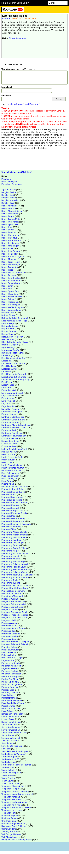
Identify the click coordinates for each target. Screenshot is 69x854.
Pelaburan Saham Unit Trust (14, 486)
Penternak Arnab (9, 622)
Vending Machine (9, 831)
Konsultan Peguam (10, 408)
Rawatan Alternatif (10, 716)
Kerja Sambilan (8, 406)
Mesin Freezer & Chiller (12, 457)
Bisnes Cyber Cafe (9, 224)
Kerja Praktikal (8, 400)
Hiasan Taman (8, 334)
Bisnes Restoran (8, 275)
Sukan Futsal (7, 775)
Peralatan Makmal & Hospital (15, 641)
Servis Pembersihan (10, 729)
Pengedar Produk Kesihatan (14, 617)
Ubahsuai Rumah (9, 818)
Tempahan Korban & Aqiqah (14, 802)
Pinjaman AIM (7, 660)
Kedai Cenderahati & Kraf (13, 358)
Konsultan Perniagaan (11, 184)
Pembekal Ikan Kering (11, 499)
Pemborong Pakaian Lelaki (13, 566)
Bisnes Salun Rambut (11, 280)
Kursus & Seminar (10, 438)
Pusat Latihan (7, 695)
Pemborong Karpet (10, 550)
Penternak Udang (9, 639)
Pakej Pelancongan (10, 473)
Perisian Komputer (10, 649)
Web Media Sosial (9, 836)
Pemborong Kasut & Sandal (14, 553)
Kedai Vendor (7, 384)
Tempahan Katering (10, 796)
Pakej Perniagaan (9, 181)
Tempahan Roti (8, 812)
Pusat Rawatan (8, 705)
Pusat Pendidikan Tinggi (12, 703)
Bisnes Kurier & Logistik (12, 256)
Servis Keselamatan (10, 727)
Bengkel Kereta (8, 197)
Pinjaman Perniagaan (11, 673)
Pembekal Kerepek (10, 505)
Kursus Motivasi (9, 446)
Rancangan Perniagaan (12, 713)
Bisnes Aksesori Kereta (11, 211)
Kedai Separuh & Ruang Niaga (16, 379)
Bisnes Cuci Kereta (10, 221)
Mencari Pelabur (9, 451)
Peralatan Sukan (9, 647)
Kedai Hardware (8, 366)
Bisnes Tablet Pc (9, 299)
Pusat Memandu (9, 697)
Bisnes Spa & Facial (10, 291)
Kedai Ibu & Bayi (9, 368)
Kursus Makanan (9, 443)
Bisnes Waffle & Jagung (12, 307)
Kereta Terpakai (8, 390)
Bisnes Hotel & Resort (11, 240)
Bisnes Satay (7, 285)
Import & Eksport (9, 344)
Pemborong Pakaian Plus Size (15, 569)
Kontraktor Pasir (8, 430)
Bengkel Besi (7, 194)
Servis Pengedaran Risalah (14, 732)
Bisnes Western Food (11, 310)
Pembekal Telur (8, 529)
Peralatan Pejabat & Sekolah (15, 644)
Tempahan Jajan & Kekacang (15, 791)
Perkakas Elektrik (9, 655)
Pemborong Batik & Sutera (14, 537)
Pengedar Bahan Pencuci (13, 601)
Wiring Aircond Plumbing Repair (16, 839)
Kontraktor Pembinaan (12, 433)
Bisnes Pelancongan (10, 264)
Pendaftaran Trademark (12, 596)
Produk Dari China (9, 679)
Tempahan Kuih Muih (11, 804)
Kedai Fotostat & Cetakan (13, 363)
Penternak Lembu (9, 636)
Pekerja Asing (7, 483)
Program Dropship (10, 687)
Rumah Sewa (7, 719)
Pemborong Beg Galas (11, 540)
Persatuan (6, 178)
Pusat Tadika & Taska (11, 708)
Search (12, 2)
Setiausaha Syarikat (10, 737)
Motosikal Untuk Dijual (12, 470)
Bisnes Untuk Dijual (10, 304)
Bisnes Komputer (9, 253)
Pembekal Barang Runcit (13, 491)
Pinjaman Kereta (9, 668)
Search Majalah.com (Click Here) (16, 172)
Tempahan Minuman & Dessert (16, 807)
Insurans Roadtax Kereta (13, 352)
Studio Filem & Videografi (13, 754)
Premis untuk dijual (10, 676)
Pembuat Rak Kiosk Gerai (13, 590)
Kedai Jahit (6, 371)
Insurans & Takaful (10, 350)
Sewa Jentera (7, 743)
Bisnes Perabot (8, 269)
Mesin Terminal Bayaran (12, 467)
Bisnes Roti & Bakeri (11, 277)
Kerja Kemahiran (9, 395)
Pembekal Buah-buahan (12, 497)
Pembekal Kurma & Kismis (14, 513)
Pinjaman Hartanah (10, 663)
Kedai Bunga (7, 355)
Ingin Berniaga (8, 347)
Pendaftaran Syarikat (11, 593)
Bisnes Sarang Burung (11, 283)
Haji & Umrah (7, 328)
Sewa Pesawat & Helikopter (14, 751)
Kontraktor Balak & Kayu (13, 419)
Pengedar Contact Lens (12, 606)
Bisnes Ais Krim (8, 208)
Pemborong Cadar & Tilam (14, 548)
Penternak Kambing (10, 633)
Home (4, 2)
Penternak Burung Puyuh (13, 628)
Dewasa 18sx (7, 312)
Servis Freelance (9, 724)
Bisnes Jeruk (7, 248)
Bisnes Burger (7, 216)
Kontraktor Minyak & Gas (13, 427)
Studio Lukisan (8, 762)
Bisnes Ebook (7, 229)
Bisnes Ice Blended (10, 243)
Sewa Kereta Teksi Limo (12, 745)
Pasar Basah (7, 481)
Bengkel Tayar (8, 202)
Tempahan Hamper (10, 788)
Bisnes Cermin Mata (10, 219)
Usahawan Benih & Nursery (14, 826)
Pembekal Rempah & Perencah (16, 523)
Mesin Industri (8, 459)
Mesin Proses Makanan (12, 465)
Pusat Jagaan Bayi (9, 692)
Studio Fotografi (9, 756)
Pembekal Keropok (10, 507)
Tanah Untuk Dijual (10, 783)
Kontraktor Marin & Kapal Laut (16, 425)
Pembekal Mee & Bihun (12, 518)
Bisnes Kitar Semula (10, 251)
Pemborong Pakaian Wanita (14, 572)
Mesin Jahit (6, 462)
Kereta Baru (6, 387)
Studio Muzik (7, 767)
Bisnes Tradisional (10, 301)
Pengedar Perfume (10, 609)
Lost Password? (32, 103)
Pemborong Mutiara (10, 558)
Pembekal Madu (9, 515)
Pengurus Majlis (9, 620)
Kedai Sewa (6, 382)
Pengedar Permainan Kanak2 (15, 612)
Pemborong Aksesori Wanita (14, 534)
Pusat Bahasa (7, 689)
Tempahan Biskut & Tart (12, 786)
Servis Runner (8, 735)
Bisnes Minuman (9, 259)
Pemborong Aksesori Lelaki (14, 531)
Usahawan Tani (8, 828)
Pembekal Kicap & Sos (12, 510)
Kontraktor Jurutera (10, 422)
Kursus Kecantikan (10, 441)
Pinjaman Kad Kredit (11, 665)
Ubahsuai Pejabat (9, 815)
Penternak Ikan (8, 630)
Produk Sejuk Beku (10, 681)
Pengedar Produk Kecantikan (15, 614)
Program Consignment (11, 684)
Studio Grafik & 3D (10, 759)
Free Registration (15, 103)
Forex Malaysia (8, 323)
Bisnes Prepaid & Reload (13, 272)
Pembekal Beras (8, 494)
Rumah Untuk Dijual (11, 721)
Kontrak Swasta (8, 414)
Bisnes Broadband (10, 213)
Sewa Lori (6, 748)
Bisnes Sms (6, 288)
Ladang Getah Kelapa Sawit (14, 449)
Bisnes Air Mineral (9, 205)
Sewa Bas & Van (9, 740)
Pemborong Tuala (9, 580)
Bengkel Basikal (9, 192)
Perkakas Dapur (8, 652)
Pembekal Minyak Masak (13, 521)
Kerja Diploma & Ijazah (12, 392)
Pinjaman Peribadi (10, 671)
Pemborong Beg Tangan (12, 542)
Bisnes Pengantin (9, 267)
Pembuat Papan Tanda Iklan (14, 585)
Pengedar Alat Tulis (10, 598)
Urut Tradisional (8, 820)
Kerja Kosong (7, 398)
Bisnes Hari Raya (9, 237)
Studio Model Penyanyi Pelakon (16, 764)
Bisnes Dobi (7, 227)
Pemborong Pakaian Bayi (13, 561)
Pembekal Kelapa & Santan (14, 502)
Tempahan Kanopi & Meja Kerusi (17, 794)
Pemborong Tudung (10, 582)
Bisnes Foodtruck (9, 232)
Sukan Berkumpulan (11, 772)
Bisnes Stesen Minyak (11, 296)
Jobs (19, 2)
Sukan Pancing (8, 778)
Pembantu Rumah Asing (12, 489)
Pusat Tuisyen (7, 711)
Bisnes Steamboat (17, 38)
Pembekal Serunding (11, 526)
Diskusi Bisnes (8, 315)
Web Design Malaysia (11, 834)
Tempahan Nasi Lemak (12, 810)
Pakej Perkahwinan (10, 475)
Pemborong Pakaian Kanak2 (14, 564)
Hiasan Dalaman (9, 331)
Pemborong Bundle (10, 545)
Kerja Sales (6, 403)
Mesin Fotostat (8, 454)
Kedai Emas (6, 360)
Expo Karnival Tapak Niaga (14, 320)
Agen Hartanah (8, 189)
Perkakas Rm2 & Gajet (12, 657)
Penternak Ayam (8, 625)
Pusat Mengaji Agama (11, 700)
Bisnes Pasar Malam (10, 261)
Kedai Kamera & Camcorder (14, 374)
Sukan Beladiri (8, 770)
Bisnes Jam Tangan (10, 245)
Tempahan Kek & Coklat (12, 799)
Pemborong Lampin (10, 556)
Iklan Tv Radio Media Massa (14, 342)
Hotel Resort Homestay (12, 336)
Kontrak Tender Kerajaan (13, 416)
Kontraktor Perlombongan (13, 435)
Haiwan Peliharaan (10, 326)
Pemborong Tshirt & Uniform (15, 577)
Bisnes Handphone (10, 235)
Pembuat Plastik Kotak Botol (14, 588)
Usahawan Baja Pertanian (13, 823)
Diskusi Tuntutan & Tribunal (14, 317)
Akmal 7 (6, 18)
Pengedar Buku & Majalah (13, 604)
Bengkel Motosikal (10, 200)
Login (26, 2)
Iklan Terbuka (7, 339)
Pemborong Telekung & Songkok (17, 574)
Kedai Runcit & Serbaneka (13, 376)
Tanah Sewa (7, 780)
